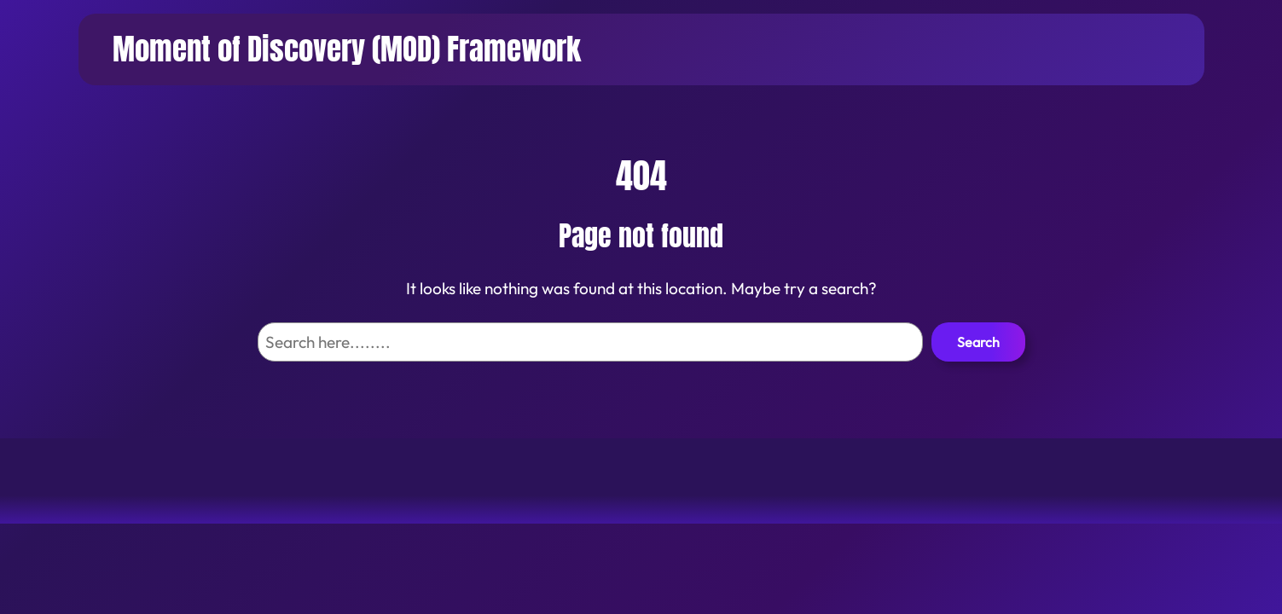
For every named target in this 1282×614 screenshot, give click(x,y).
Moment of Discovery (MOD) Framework (347, 49)
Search (978, 341)
